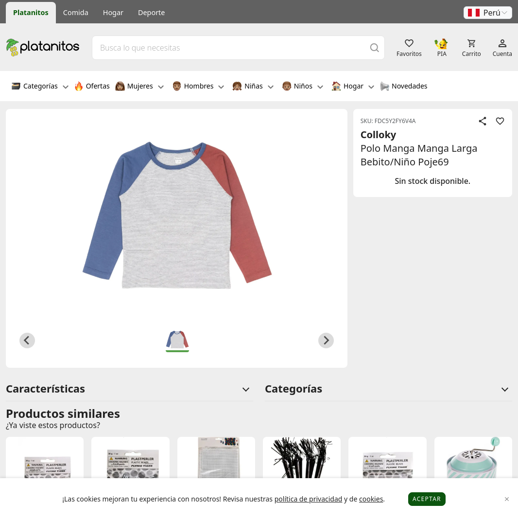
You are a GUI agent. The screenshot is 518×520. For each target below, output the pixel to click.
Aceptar (427, 499)
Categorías (40, 87)
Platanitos (31, 12)
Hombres (198, 87)
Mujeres (139, 87)
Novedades (404, 87)
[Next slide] (326, 340)
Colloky (379, 134)
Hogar (113, 12)
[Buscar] (374, 47)
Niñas (252, 87)
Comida (75, 12)
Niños (302, 87)
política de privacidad (309, 498)
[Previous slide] (27, 340)
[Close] (507, 499)
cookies (371, 498)
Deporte (151, 12)
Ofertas (92, 87)
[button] (488, 12)
